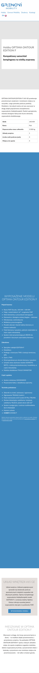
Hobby (3, 12)
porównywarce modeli (7, 420)
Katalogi (32, 12)
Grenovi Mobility (13, 12)
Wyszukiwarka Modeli (19, 611)
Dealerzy (24, 12)
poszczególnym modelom (29, 418)
